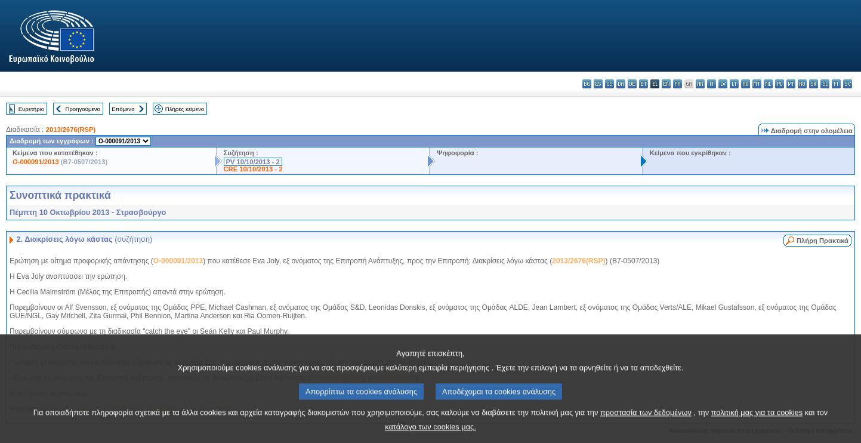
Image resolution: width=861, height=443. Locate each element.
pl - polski (779, 83)
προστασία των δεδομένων (646, 421)
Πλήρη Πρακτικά (822, 240)
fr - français (677, 83)
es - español (598, 83)
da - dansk (620, 83)
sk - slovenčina (813, 83)
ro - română (802, 83)
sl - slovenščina (824, 83)
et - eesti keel (643, 83)
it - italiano (711, 83)
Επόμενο (123, 109)
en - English (666, 83)
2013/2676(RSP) (70, 129)
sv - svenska (847, 83)
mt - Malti (756, 83)
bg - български (586, 83)
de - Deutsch (632, 83)
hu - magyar (745, 83)
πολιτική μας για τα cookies (757, 421)
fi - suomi (836, 83)
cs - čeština (609, 83)
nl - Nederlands (768, 83)
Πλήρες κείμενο (184, 109)
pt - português (790, 83)
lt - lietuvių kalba (734, 83)
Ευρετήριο (31, 109)
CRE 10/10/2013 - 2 (253, 169)
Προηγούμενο (82, 109)
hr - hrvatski (700, 83)
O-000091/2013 (36, 161)
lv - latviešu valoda (722, 83)
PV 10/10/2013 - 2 (253, 161)
